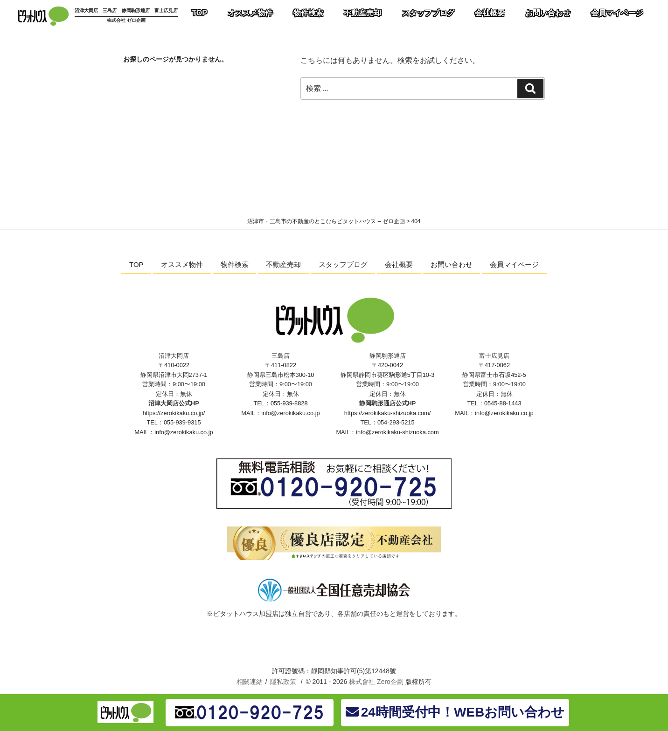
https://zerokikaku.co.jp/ (174, 413)
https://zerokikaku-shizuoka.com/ (387, 413)
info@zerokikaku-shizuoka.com (397, 432)
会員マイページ (514, 264)
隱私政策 (283, 681)
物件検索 (235, 264)
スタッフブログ (343, 264)
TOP (136, 264)
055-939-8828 (289, 403)
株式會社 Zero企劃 (376, 681)
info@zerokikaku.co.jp (183, 432)
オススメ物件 (182, 264)
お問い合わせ (452, 264)
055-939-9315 (182, 422)
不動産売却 (283, 264)
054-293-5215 (396, 422)
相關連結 (250, 681)
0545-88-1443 (503, 403)
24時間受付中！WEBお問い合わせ (455, 712)
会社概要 (399, 264)
